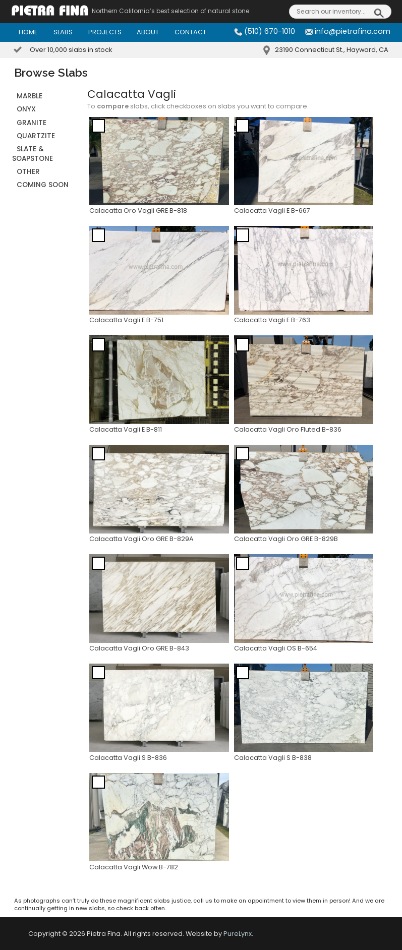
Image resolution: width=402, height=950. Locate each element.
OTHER (28, 171)
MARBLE (29, 96)
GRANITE (31, 123)
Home (28, 32)
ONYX (26, 109)
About (148, 32)
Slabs (63, 32)
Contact (190, 32)
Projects (105, 32)
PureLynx (237, 933)
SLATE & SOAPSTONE (32, 153)
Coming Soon (43, 185)
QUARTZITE (36, 136)
